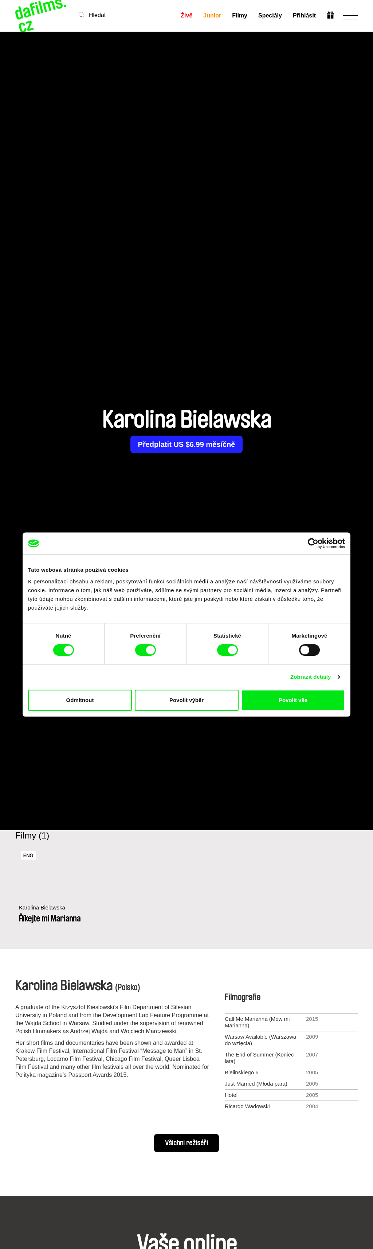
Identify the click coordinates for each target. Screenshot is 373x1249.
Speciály (270, 15)
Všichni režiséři (186, 1143)
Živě (186, 15)
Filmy (239, 15)
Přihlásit (304, 15)
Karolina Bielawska (42, 907)
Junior (212, 15)
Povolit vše (293, 700)
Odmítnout (80, 700)
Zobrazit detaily (310, 677)
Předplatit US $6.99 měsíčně (186, 444)
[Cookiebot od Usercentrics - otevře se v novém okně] (313, 543)
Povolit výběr (186, 700)
